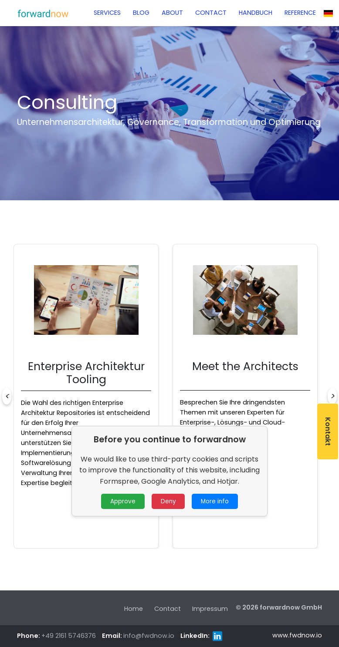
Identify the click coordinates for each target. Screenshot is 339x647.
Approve (123, 501)
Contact (167, 608)
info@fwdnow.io (148, 635)
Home (133, 608)
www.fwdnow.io (297, 635)
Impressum (210, 608)
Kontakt (328, 431)
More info (215, 501)
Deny (168, 501)
